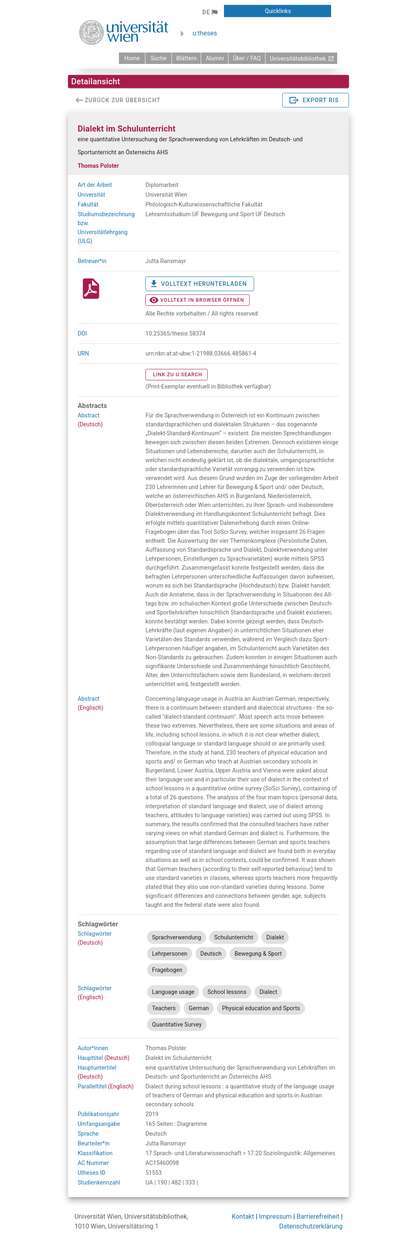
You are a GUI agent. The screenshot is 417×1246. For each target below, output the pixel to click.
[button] (209, 12)
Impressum (275, 1216)
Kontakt (243, 1216)
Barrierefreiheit (317, 1216)
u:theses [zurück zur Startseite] (205, 33)
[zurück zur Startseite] (132, 58)
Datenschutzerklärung (311, 1226)
